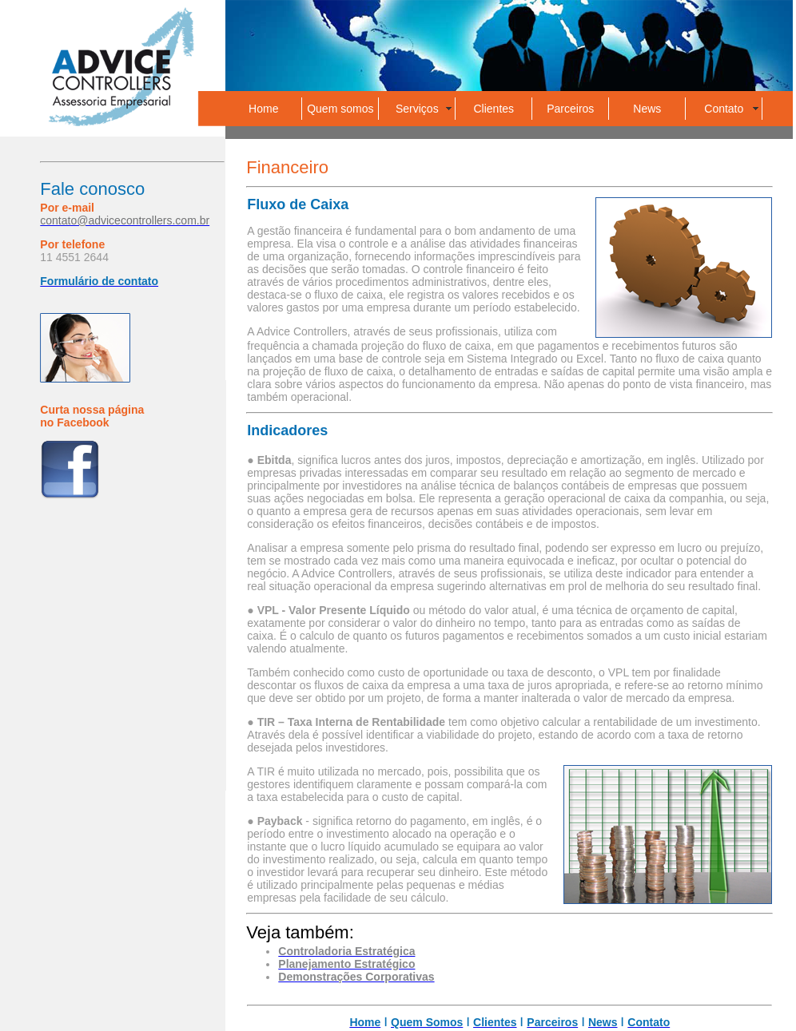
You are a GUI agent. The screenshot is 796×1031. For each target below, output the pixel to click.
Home (263, 108)
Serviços (417, 108)
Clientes (494, 108)
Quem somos (340, 108)
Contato (723, 108)
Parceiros (570, 108)
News (647, 108)
